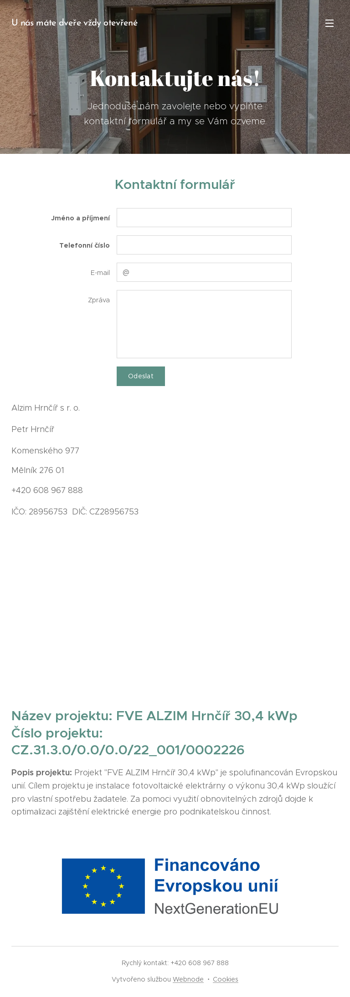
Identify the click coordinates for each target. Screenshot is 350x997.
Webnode (188, 979)
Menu (329, 23)
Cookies (225, 979)
